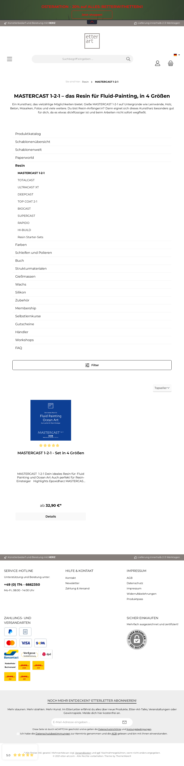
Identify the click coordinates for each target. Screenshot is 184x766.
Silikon (20, 292)
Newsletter (72, 583)
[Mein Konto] (157, 63)
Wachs (20, 284)
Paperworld (24, 158)
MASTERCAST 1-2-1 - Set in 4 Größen (50, 453)
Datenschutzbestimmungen (53, 733)
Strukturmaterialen (31, 268)
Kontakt (70, 577)
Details (50, 516)
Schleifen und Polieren (33, 253)
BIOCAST (24, 208)
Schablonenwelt (28, 150)
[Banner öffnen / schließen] (92, 19)
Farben (21, 245)
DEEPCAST (25, 194)
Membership (25, 308)
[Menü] (9, 59)
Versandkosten (83, 753)
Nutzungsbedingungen (139, 729)
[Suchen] (128, 59)
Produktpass (135, 599)
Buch (19, 261)
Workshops (24, 340)
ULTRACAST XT (28, 187)
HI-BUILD (24, 230)
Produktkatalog (28, 134)
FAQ (18, 348)
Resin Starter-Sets (30, 237)
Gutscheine (24, 324)
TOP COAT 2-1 (27, 201)
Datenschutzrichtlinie (109, 729)
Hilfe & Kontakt (79, 571)
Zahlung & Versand (77, 588)
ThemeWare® (123, 756)
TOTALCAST (26, 180)
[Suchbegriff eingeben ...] (78, 59)
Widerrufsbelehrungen (142, 593)
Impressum (136, 571)
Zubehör (22, 300)
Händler (21, 332)
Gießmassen (25, 276)
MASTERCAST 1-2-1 (31, 173)
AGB (130, 577)
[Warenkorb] (169, 63)
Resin (20, 165)
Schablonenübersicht (32, 142)
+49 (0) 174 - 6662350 (22, 585)
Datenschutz (135, 583)
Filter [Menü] (92, 364)
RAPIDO (23, 223)
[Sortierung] (162, 388)
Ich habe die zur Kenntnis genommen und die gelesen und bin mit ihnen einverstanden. (94, 733)
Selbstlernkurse (28, 316)
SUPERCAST (26, 216)
